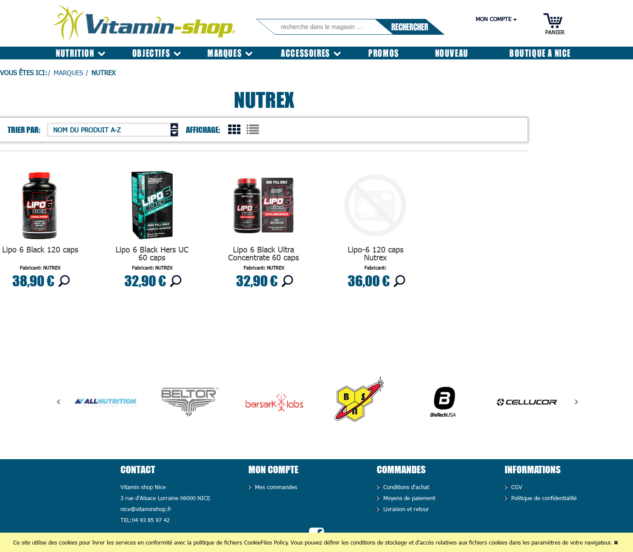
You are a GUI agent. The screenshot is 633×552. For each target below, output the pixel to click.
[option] (105, 402)
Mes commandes (275, 486)
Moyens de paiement (408, 497)
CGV (515, 486)
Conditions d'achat (405, 486)
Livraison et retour (405, 508)
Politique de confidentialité (543, 497)
